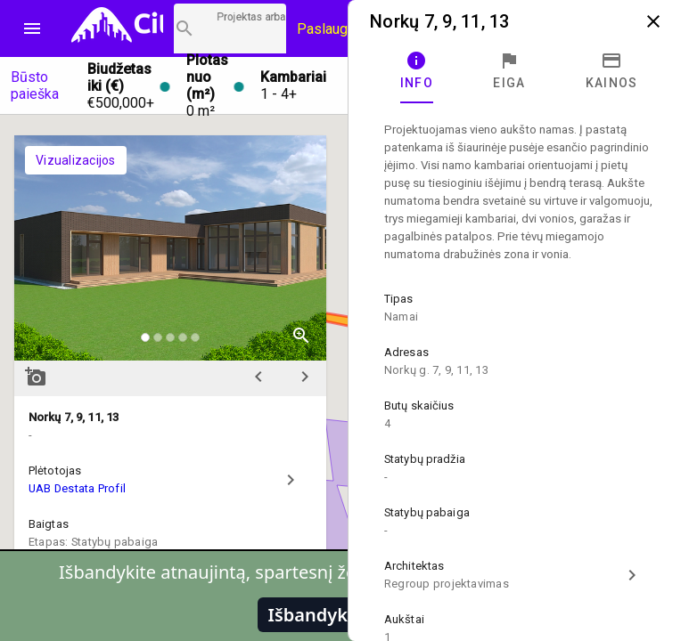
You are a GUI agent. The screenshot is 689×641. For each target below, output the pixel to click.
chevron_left (258, 376)
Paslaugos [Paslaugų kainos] (330, 28)
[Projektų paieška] (230, 28)
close (653, 21)
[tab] (416, 71)
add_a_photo (35, 376)
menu (32, 28)
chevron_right (305, 376)
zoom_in (301, 335)
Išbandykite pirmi (345, 615)
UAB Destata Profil (77, 488)
